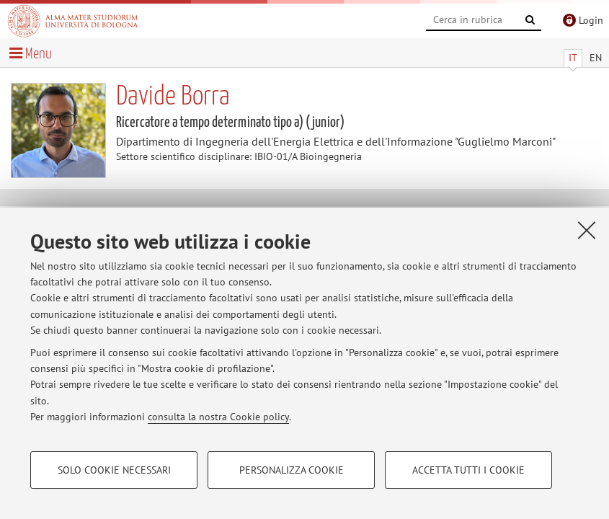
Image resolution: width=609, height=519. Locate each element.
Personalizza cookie (291, 469)
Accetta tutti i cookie (468, 469)
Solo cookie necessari (114, 469)
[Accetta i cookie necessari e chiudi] (586, 229)
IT (573, 57)
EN (596, 57)
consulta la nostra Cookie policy (218, 416)
